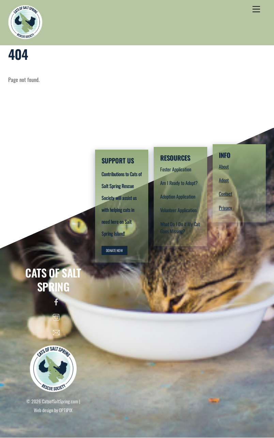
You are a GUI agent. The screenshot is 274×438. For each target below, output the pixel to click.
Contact (225, 193)
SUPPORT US (118, 160)
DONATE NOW (114, 250)
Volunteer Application (178, 210)
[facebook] (56, 300)
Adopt (224, 180)
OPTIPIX (66, 410)
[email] (56, 331)
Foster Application (175, 169)
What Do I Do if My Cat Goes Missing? (180, 227)
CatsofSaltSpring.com (60, 401)
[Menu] (256, 9)
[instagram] (56, 315)
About (224, 166)
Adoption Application (177, 196)
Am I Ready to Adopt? (179, 182)
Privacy (225, 207)
